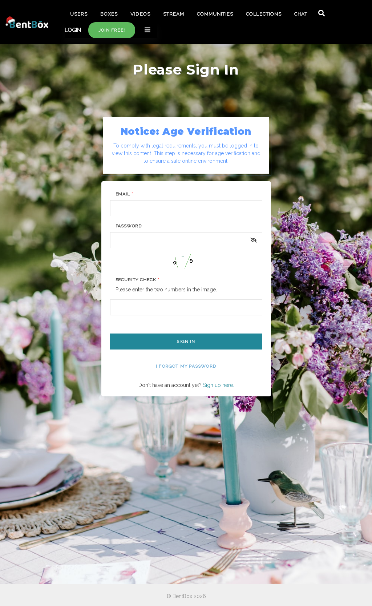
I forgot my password (186, 366)
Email (125, 194)
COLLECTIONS (263, 14)
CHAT (300, 14)
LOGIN (73, 30)
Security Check (137, 279)
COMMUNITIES (215, 14)
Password (129, 226)
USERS (79, 14)
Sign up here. (218, 385)
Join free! (111, 30)
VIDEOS (140, 14)
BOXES (109, 14)
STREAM (173, 14)
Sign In (186, 341)
